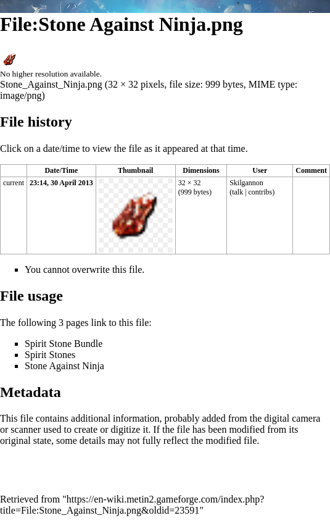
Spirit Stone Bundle (63, 343)
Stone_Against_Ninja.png (51, 84)
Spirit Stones (50, 354)
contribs (261, 192)
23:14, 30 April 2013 (61, 182)
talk (237, 192)
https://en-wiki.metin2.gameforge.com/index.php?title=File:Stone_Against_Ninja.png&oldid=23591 (132, 505)
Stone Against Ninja (64, 366)
